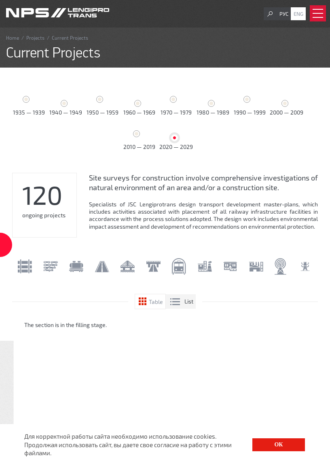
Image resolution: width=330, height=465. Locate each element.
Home (12, 37)
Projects (35, 37)
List (188, 301)
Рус (283, 14)
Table (156, 301)
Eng (298, 14)
